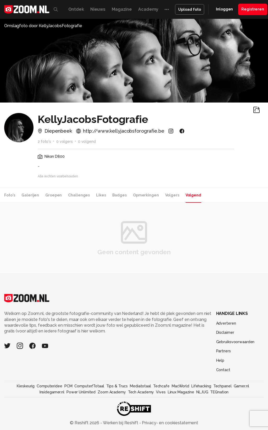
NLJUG (202, 392)
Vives (160, 392)
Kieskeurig (26, 386)
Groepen (53, 195)
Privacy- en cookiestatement (169, 422)
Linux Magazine (181, 392)
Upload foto (189, 9)
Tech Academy (141, 392)
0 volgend (87, 141)
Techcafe (161, 386)
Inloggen (224, 9)
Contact (223, 370)
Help (220, 360)
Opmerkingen (146, 195)
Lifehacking (201, 386)
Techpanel (222, 386)
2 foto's (44, 141)
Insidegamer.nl (52, 392)
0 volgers (64, 141)
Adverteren (226, 323)
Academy (148, 9)
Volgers (172, 195)
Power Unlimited (81, 392)
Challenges (79, 195)
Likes (101, 195)
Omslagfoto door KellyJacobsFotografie (43, 25)
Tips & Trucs (117, 386)
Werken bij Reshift (120, 422)
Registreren (252, 9)
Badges (119, 195)
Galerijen (30, 195)
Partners (223, 351)
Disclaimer (225, 332)
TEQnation (219, 392)
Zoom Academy (112, 392)
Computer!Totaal (89, 386)
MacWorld (180, 386)
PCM (68, 386)
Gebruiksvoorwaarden (235, 342)
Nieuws (97, 9)
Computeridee (49, 386)
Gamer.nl (241, 386)
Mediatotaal (140, 386)
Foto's (9, 195)
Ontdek (76, 9)
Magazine (122, 9)
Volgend (193, 195)
